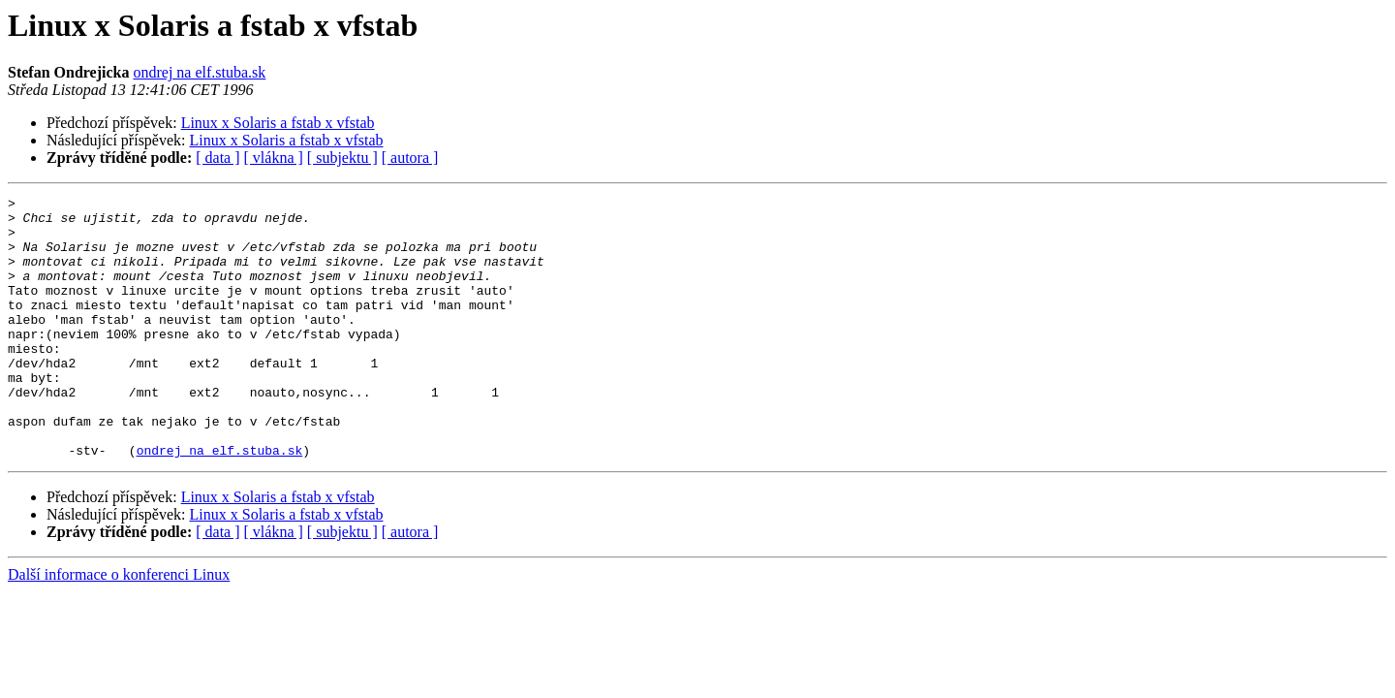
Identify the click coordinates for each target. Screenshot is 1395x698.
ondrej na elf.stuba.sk (199, 72)
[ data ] (217, 157)
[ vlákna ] (273, 157)
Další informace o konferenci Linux (119, 627)
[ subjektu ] (342, 157)
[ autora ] (410, 157)
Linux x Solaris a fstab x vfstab (278, 122)
